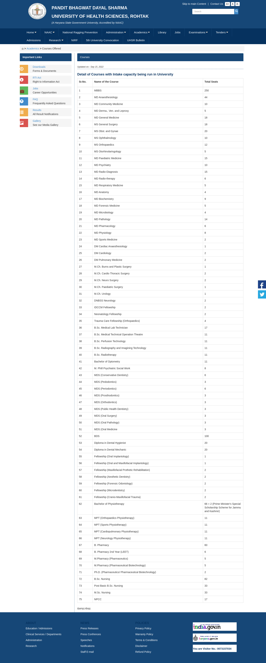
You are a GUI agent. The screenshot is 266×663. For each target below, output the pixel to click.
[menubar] (133, 36)
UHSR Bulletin (136, 40)
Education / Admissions (39, 628)
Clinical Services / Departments (43, 634)
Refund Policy (143, 651)
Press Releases (90, 628)
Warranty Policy (144, 634)
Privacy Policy (143, 628)
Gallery (37, 120)
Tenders (221, 32)
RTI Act (37, 77)
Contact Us (216, 3)
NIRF (74, 40)
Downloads (39, 66)
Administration (114, 32)
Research (55, 40)
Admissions (34, 40)
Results (37, 110)
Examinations (197, 32)
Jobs (178, 32)
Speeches (86, 640)
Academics (140, 32)
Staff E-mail (87, 651)
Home (30, 32)
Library (162, 32)
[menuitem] (31, 32)
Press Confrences (91, 634)
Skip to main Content (194, 3)
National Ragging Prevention (80, 32)
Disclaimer (141, 646)
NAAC (48, 32)
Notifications (87, 646)
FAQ (35, 99)
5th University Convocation (102, 40)
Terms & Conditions (146, 640)
